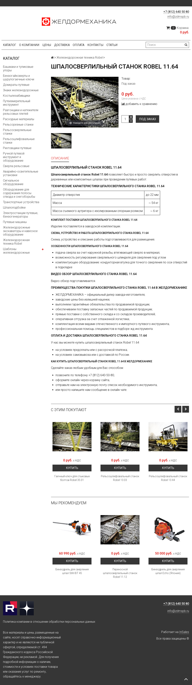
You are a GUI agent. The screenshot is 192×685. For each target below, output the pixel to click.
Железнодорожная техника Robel (16, 241)
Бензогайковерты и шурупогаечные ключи (18, 77)
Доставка (62, 45)
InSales (184, 632)
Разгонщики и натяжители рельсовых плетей (20, 111)
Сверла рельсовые (16, 166)
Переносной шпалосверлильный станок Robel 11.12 (120, 573)
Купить (72, 468)
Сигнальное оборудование (13, 182)
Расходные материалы (18, 119)
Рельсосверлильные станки (17, 131)
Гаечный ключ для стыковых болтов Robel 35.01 (72, 478)
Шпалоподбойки (14, 207)
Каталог (9, 45)
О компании (29, 45)
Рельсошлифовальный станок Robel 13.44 (168, 478)
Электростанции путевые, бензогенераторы (20, 214)
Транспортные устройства (21, 202)
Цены (46, 45)
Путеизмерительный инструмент (16, 102)
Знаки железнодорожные (21, 90)
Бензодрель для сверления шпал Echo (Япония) (168, 571)
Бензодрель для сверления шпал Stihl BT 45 (72, 571)
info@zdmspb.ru (178, 16)
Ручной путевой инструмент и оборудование (13, 157)
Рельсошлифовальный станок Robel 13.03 (120, 478)
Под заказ (147, 119)
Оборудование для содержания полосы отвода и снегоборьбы (19, 193)
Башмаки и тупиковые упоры (18, 68)
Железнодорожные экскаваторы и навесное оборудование (20, 231)
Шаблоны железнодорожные (16, 250)
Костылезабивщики (16, 95)
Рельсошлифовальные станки (19, 140)
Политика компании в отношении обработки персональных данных (49, 621)
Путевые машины (15, 222)
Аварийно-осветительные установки (20, 173)
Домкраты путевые (16, 85)
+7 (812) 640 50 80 (176, 12)
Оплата (78, 45)
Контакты (95, 45)
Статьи (112, 45)
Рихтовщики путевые (17, 148)
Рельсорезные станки (18, 124)
